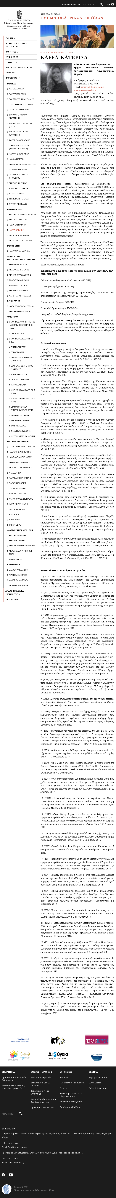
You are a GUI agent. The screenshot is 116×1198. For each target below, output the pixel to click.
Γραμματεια (13, 564)
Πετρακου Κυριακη (20, 379)
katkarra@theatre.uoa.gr (92, 87)
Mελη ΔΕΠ (12, 83)
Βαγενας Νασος (18, 347)
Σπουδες (10, 62)
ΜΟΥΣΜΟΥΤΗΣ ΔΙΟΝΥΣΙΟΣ (20, 467)
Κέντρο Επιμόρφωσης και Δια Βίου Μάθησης (43, 1100)
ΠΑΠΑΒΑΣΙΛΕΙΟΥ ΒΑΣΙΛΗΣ (20, 478)
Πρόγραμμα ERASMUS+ (42, 1107)
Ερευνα (9, 72)
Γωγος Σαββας (17, 352)
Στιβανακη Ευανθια (20, 415)
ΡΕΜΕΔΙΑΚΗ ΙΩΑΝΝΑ (18, 183)
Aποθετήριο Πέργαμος (71, 1101)
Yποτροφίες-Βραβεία (41, 1077)
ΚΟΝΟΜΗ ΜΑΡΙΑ (16, 159)
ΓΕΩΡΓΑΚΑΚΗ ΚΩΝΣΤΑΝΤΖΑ (21, 104)
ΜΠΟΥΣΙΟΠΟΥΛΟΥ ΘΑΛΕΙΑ (20, 240)
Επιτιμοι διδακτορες (18, 441)
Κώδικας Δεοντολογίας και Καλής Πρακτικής (13, 1087)
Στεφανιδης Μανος (20, 420)
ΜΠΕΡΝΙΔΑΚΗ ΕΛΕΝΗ (18, 585)
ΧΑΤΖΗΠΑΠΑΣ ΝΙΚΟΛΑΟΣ (20, 295)
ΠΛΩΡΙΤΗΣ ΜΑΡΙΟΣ (17, 488)
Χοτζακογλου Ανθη (19, 290)
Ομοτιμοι (12, 316)
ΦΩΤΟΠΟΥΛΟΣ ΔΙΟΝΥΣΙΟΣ (21, 498)
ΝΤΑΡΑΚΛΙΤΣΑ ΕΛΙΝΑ (18, 169)
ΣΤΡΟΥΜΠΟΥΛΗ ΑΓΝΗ (18, 285)
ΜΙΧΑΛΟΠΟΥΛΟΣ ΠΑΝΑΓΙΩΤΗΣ (22, 164)
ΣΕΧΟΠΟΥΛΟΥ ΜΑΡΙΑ (18, 188)
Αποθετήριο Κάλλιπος (71, 1107)
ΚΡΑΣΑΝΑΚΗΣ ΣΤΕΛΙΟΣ (19, 269)
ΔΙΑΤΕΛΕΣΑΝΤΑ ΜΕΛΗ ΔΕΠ (20, 530)
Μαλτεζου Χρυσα (19, 374)
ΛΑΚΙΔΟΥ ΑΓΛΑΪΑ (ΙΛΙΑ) (19, 235)
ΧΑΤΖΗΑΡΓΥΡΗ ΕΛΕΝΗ (19, 504)
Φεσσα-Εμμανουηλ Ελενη (23, 436)
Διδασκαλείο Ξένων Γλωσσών (40, 1084)
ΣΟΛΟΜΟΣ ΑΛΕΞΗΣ (17, 493)
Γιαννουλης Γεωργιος (19, 250)
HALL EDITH (14, 514)
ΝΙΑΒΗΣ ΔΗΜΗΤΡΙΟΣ (18, 575)
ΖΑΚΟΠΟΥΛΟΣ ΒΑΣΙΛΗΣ (19, 140)
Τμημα (9, 38)
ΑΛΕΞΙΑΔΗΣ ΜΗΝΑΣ (17, 535)
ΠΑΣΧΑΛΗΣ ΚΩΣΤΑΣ (17, 483)
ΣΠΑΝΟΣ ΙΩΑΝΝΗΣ (17, 193)
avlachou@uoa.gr (16, 1162)
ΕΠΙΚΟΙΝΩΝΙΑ (12, 599)
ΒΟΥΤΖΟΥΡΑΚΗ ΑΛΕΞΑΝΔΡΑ (21, 99)
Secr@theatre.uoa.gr (18, 1147)
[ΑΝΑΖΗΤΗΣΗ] (93, 4)
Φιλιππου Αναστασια (18, 580)
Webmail (64, 1077)
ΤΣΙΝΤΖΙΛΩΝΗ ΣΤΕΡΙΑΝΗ (19, 198)
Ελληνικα (66, 4)
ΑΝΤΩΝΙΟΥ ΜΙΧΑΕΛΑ (18, 219)
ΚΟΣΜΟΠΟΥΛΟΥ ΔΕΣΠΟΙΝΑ (21, 306)
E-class (63, 1088)
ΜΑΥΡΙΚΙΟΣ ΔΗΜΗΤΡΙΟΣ (19, 462)
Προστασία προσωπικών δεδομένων (14, 1079)
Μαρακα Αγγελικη (19, 384)
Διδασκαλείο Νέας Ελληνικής (40, 1092)
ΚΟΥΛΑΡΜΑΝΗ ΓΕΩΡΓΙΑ (19, 311)
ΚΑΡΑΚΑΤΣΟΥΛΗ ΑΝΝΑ (19, 153)
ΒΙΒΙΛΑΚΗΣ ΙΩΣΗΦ (17, 540)
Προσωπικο (52, 52)
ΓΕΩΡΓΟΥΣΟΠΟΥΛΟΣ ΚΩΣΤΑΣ (22, 446)
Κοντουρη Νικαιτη (18, 264)
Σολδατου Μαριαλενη (19, 280)
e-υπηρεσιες (11, 57)
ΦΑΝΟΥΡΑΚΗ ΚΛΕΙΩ (18, 203)
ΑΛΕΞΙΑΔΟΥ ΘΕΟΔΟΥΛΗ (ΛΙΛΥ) (22, 214)
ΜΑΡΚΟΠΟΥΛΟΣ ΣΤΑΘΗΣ (20, 274)
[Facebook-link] (109, 4)
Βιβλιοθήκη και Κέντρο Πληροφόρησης (71, 1095)
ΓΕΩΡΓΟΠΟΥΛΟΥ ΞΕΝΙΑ (19, 109)
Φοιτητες (11, 51)
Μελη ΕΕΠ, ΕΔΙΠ (65, 52)
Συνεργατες (13, 301)
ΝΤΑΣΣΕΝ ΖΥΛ (15, 472)
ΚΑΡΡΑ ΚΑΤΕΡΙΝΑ (16, 230)
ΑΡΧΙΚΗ (43, 52)
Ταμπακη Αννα (18, 425)
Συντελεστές (95, 1082)
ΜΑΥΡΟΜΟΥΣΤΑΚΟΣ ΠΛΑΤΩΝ (22, 545)
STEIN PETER (14, 519)
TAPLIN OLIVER (15, 524)
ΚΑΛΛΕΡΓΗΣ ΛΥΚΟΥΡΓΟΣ (20, 452)
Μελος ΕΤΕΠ (13, 245)
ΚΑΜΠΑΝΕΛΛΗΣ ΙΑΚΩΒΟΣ (20, 457)
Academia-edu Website (85, 90)
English (76, 4)
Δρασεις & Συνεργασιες (17, 67)
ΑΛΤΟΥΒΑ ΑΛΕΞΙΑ (16, 88)
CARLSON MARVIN (17, 509)
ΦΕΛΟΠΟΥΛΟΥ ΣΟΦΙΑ (20, 431)
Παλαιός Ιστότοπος (98, 1088)
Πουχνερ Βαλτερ (19, 333)
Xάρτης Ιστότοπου (98, 1077)
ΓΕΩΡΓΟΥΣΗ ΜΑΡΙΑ (17, 224)
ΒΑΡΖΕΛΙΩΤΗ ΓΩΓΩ (17, 94)
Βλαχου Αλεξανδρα (18, 569)
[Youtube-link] (112, 4)
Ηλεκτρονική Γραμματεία (72, 1082)
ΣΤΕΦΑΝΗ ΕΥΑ (15, 559)
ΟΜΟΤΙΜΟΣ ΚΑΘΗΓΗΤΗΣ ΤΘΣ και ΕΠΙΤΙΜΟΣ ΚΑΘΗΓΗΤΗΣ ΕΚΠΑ (22, 325)
